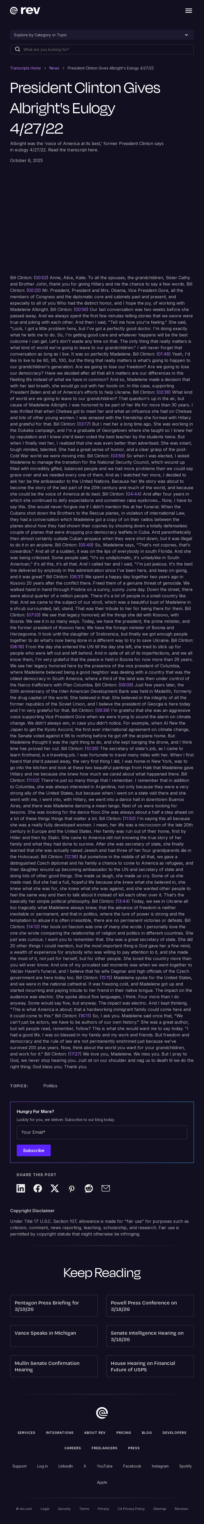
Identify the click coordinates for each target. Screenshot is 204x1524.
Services (26, 1433)
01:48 (163, 354)
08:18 (17, 646)
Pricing (123, 1433)
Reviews (181, 1509)
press (134, 1448)
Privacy (103, 1509)
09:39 (102, 710)
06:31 (76, 576)
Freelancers (104, 1448)
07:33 (33, 615)
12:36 (71, 856)
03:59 (118, 455)
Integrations (60, 1433)
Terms (84, 1509)
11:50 (129, 818)
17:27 (75, 1054)
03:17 (84, 424)
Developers (174, 1433)
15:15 (106, 977)
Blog (147, 1433)
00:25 (33, 290)
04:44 (134, 494)
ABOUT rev (95, 1433)
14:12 (33, 926)
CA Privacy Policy (131, 1509)
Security (64, 1509)
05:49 (86, 545)
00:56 (81, 309)
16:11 (85, 1015)
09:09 (126, 684)
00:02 (41, 277)
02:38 (163, 392)
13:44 (122, 901)
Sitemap (159, 1509)
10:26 (91, 748)
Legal (45, 1509)
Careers (72, 1448)
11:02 (33, 780)
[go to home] (102, 1413)
